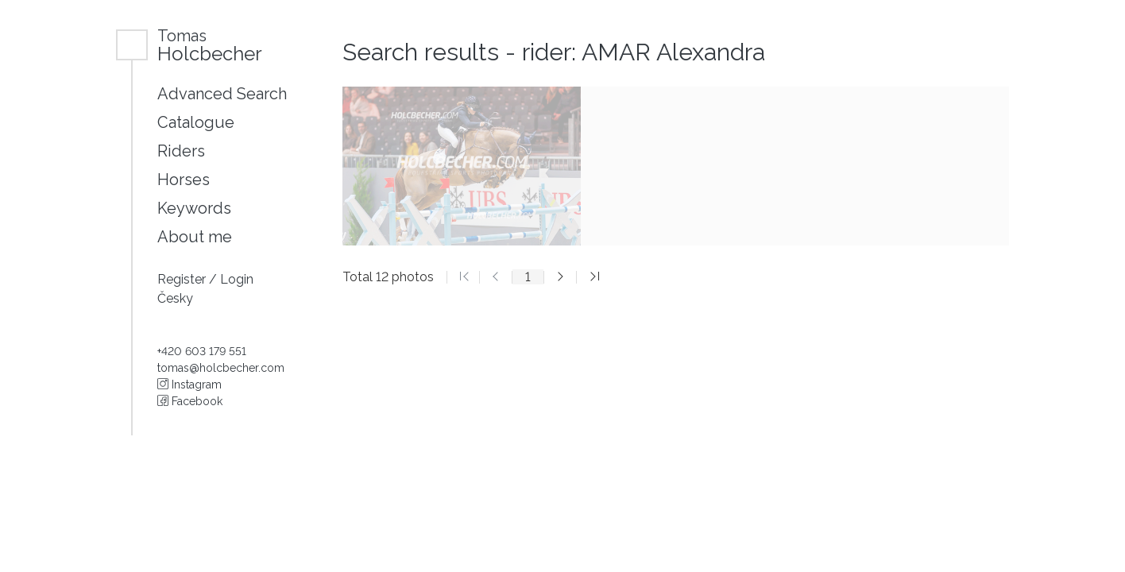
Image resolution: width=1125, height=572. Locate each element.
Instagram (189, 384)
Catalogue (195, 122)
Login (236, 279)
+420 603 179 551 (201, 351)
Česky (175, 298)
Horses (183, 179)
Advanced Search (222, 93)
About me (194, 236)
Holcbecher (209, 45)
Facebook (189, 401)
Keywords (194, 208)
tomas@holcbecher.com (220, 367)
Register (183, 279)
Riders (181, 150)
